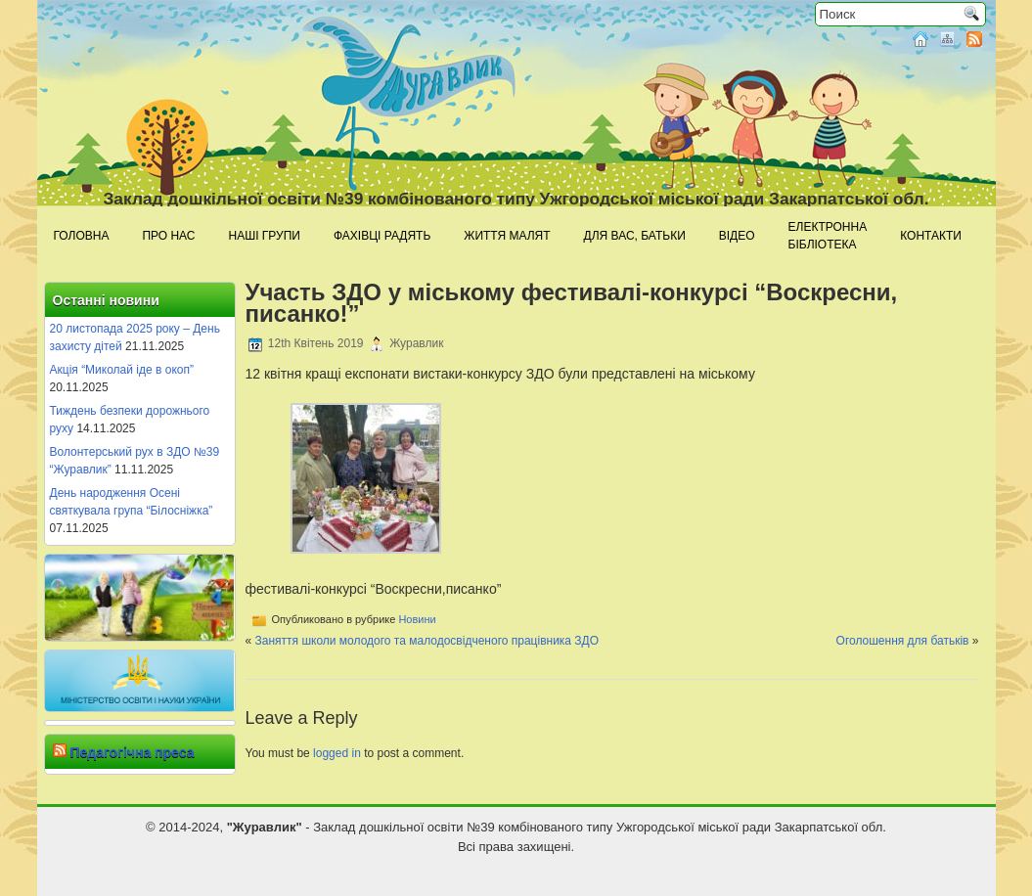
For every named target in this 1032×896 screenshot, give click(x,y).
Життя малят (507, 236)
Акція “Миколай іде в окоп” (122, 370)
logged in (337, 753)
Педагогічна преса (131, 752)
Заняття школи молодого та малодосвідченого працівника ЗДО (427, 641)
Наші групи (264, 236)
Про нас (168, 236)
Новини (416, 619)
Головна (82, 236)
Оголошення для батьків (902, 641)
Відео (737, 236)
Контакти (931, 236)
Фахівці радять (382, 236)
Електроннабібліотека (828, 235)
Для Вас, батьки (635, 236)
